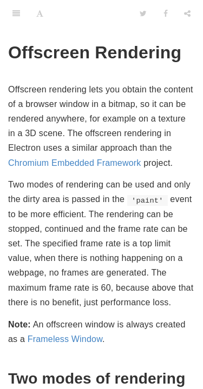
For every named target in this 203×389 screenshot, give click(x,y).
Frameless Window (65, 339)
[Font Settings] (39, 13)
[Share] (187, 13)
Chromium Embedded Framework (74, 162)
